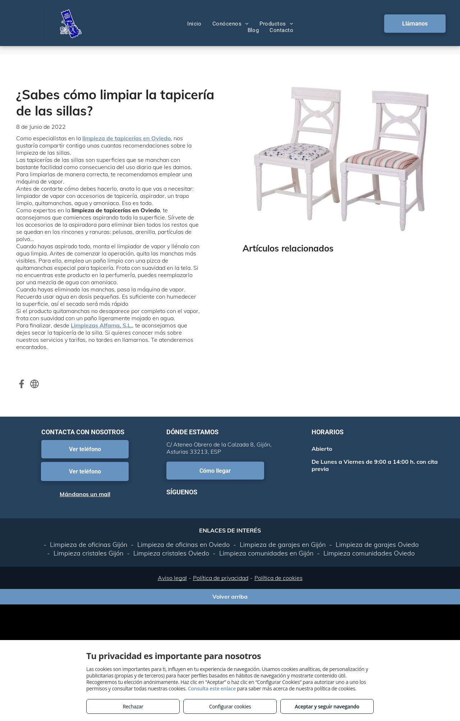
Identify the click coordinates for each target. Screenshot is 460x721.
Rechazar (133, 706)
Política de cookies (278, 577)
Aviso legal (172, 577)
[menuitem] (194, 24)
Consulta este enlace (212, 688)
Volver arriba (230, 596)
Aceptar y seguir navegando (327, 706)
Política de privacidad (220, 577)
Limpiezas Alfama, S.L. (101, 325)
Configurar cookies (230, 706)
